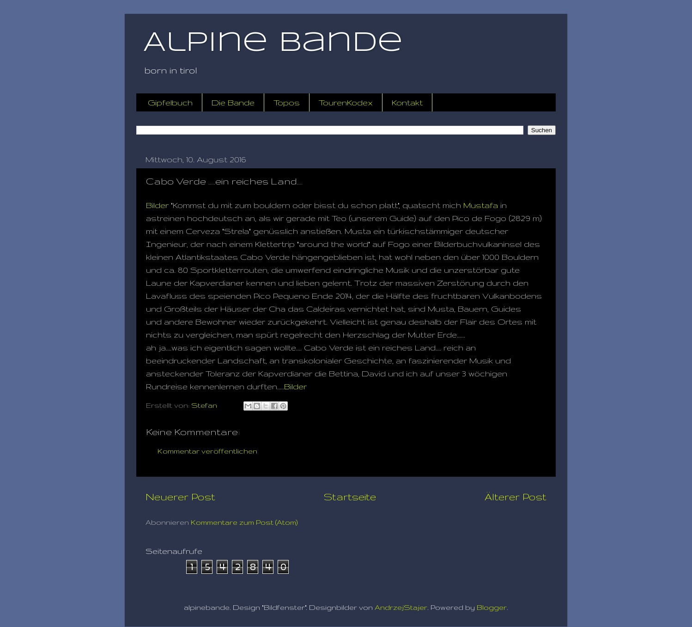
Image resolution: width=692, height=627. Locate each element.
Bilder (157, 205)
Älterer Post (515, 496)
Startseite (350, 496)
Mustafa (480, 205)
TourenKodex (346, 102)
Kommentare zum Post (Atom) (244, 522)
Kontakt (407, 102)
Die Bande (233, 102)
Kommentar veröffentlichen (207, 451)
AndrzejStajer (401, 607)
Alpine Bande (273, 43)
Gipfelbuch (170, 102)
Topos (286, 102)
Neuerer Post (180, 496)
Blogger (492, 607)
